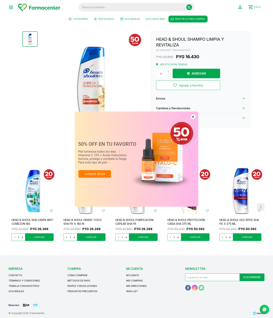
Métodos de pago (78, 280)
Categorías (80, 19)
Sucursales (132, 19)
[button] (189, 7)
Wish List (132, 291)
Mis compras (134, 280)
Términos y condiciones (24, 280)
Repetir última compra (190, 19)
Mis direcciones (136, 286)
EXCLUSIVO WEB (155, 19)
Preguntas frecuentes (82, 291)
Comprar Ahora (94, 174)
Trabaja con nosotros (24, 286)
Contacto (15, 275)
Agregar (198, 73)
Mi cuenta (132, 275)
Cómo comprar (77, 275)
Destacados (106, 19)
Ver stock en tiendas (173, 64)
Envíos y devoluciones (82, 286)
